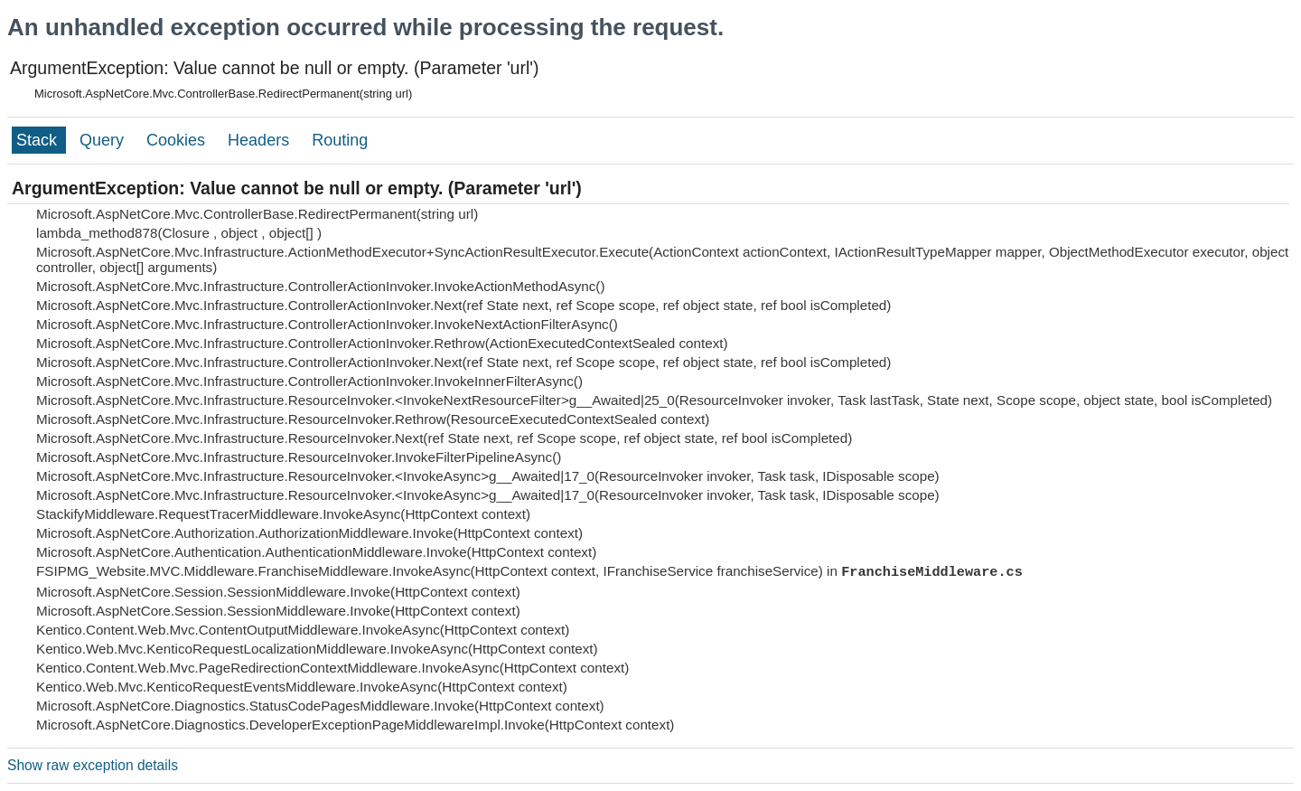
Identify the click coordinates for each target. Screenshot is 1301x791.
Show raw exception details (92, 765)
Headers (261, 140)
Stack (38, 140)
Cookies (178, 140)
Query (104, 140)
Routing (340, 140)
